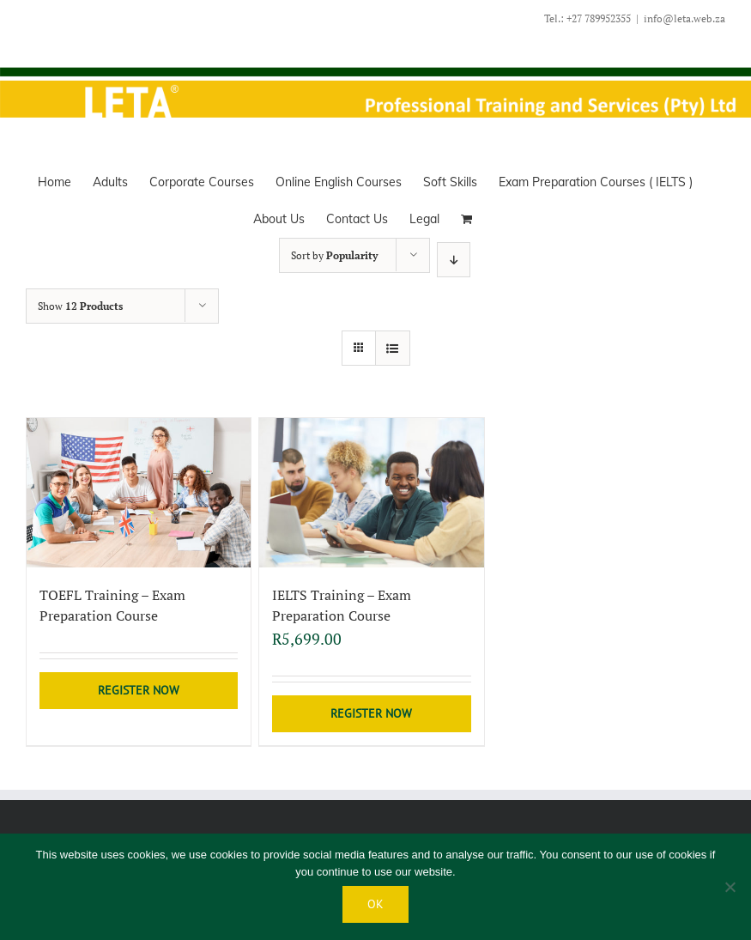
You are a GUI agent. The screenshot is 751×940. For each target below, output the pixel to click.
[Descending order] (453, 259)
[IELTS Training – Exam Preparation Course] (371, 492)
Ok (375, 904)
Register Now (138, 690)
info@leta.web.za (684, 18)
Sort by (334, 255)
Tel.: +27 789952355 (587, 18)
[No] (729, 886)
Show (80, 306)
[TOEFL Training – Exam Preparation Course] (139, 492)
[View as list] (392, 348)
